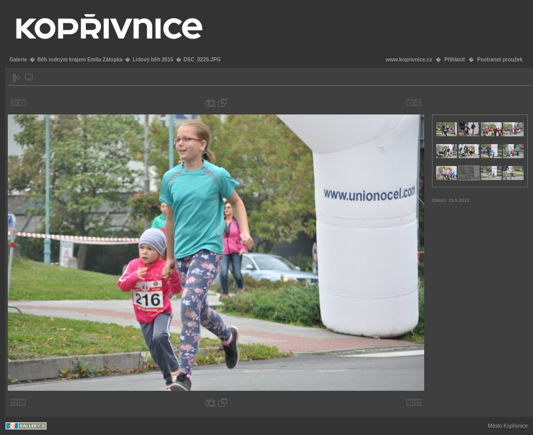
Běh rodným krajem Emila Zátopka (79, 59)
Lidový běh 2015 (153, 59)
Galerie (18, 59)
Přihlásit (455, 59)
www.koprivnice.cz (409, 59)
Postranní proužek (500, 59)
